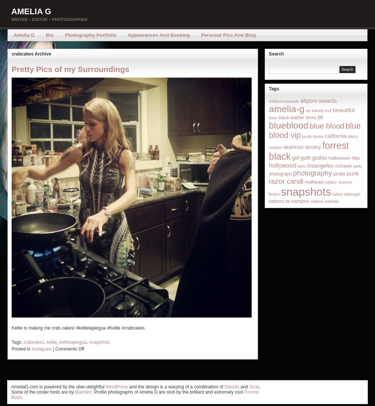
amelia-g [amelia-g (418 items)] (286, 109)
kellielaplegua (73, 342)
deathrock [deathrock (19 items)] (294, 147)
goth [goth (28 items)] (306, 158)
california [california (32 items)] (335, 136)
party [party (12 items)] (357, 166)
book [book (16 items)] (307, 136)
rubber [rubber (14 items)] (331, 182)
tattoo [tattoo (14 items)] (337, 194)
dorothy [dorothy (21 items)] (313, 147)
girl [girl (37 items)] (296, 157)
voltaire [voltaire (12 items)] (316, 201)
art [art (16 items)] (308, 110)
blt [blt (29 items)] (320, 117)
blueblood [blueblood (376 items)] (288, 125)
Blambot (83, 392)
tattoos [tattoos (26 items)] (276, 201)
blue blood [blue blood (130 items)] (327, 126)
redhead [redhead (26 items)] (314, 182)
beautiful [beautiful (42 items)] (344, 110)
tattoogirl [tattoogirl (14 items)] (352, 194)
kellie (51, 342)
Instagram (41, 349)
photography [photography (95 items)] (312, 173)
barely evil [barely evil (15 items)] (322, 110)
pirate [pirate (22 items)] (339, 174)
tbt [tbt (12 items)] (287, 201)
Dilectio (232, 387)
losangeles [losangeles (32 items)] (320, 166)
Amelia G (31, 11)
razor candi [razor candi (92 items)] (286, 181)
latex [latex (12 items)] (302, 166)
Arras (254, 387)
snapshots (99, 342)
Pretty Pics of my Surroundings (70, 69)
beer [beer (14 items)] (273, 117)
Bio (50, 35)
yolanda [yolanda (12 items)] (331, 201)
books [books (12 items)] (318, 136)
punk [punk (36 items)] (353, 173)
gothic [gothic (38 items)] (319, 157)
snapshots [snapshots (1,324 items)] (306, 192)
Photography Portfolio (90, 35)
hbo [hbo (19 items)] (356, 158)
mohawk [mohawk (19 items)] (343, 166)
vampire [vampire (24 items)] (300, 201)
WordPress (117, 387)
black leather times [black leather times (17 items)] (297, 117)
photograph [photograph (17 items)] (280, 174)
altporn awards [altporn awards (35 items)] (318, 101)
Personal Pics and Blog (228, 35)
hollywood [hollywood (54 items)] (282, 165)
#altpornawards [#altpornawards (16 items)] (284, 101)
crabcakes (34, 342)
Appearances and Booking (159, 35)
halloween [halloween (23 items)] (339, 158)
